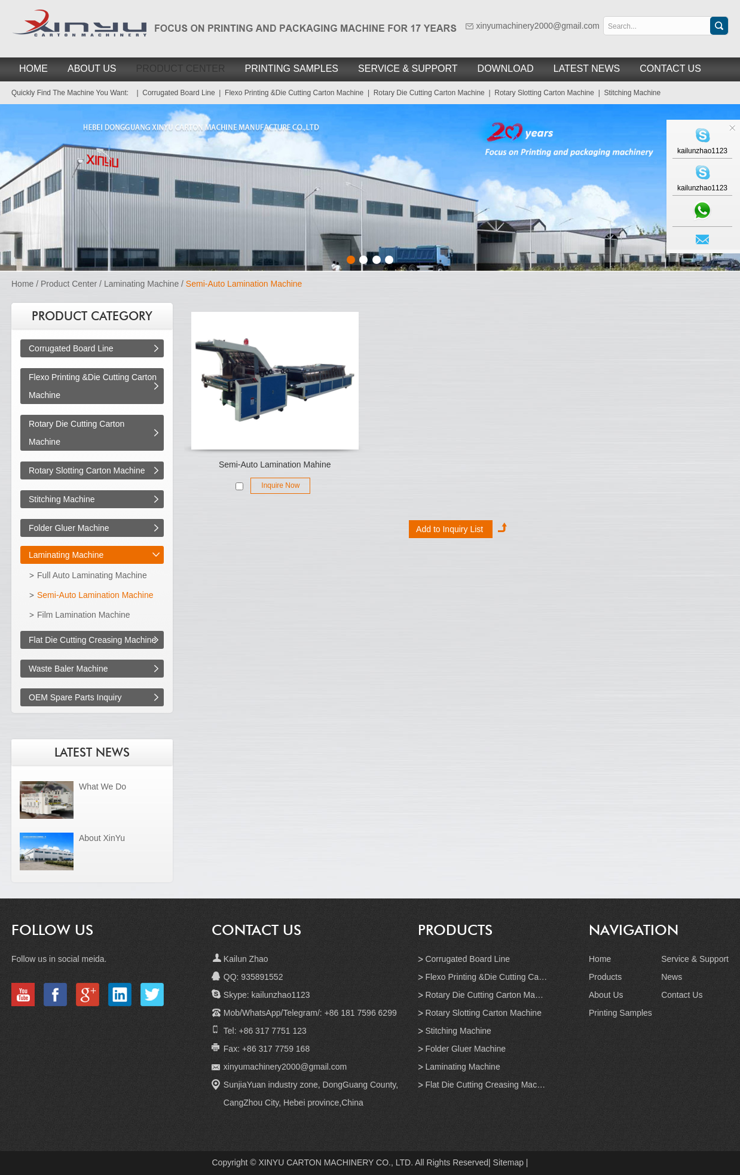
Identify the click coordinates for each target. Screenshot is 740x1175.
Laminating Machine (141, 284)
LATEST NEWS (92, 752)
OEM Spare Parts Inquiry (75, 697)
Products (455, 930)
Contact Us (670, 68)
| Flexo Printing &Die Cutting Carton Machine (289, 93)
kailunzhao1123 (279, 995)
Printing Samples (291, 68)
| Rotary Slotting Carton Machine (539, 93)
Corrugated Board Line (71, 348)
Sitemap (508, 1162)
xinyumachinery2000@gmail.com (538, 26)
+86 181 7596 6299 (361, 1013)
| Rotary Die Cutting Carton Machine (424, 93)
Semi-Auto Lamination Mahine (275, 464)
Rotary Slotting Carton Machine (87, 470)
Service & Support (408, 68)
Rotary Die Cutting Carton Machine (490, 995)
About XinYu (102, 838)
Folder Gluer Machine (69, 528)
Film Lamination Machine (83, 615)
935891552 (262, 977)
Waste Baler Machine (68, 668)
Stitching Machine (62, 499)
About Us (92, 68)
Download (506, 68)
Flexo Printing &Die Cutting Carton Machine (506, 977)
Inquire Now (280, 485)
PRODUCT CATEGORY (92, 316)
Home (33, 68)
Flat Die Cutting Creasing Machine (92, 640)
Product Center (180, 68)
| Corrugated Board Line (174, 93)
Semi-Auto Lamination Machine (244, 284)
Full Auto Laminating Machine (92, 575)
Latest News (587, 68)
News (671, 977)
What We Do (102, 786)
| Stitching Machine (627, 93)
